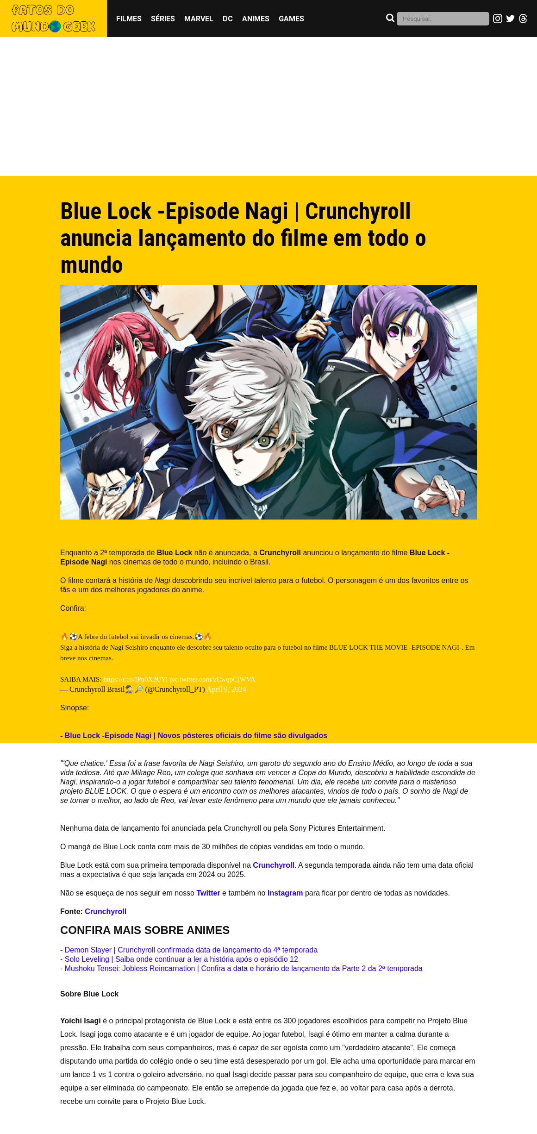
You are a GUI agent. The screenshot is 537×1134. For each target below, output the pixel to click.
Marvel (198, 18)
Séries (163, 18)
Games (291, 18)
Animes (255, 18)
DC (228, 18)
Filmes (129, 18)
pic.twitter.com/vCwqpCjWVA (212, 679)
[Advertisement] (268, 106)
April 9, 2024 (226, 689)
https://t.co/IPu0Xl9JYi (135, 679)
